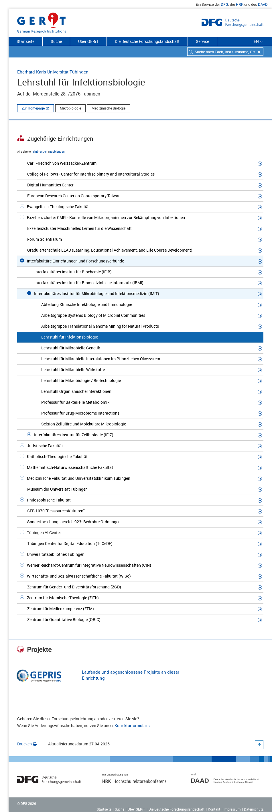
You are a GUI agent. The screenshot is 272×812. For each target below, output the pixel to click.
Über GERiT (88, 41)
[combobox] (225, 51)
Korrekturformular (131, 725)
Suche (56, 41)
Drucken (27, 744)
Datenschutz (253, 809)
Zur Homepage (33, 108)
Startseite (25, 41)
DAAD (263, 4)
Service (202, 41)
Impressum (232, 809)
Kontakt (214, 809)
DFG (224, 4)
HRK (239, 4)
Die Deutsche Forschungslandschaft (147, 41)
